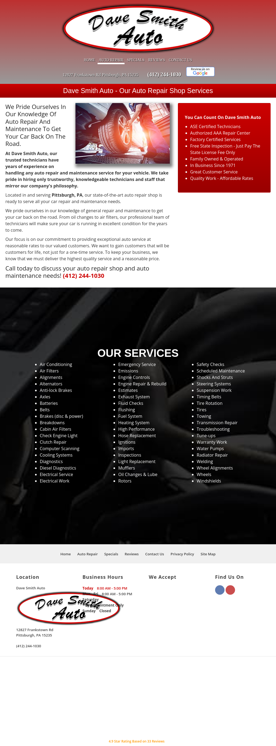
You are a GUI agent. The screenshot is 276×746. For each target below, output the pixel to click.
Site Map (208, 537)
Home (89, 44)
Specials (135, 44)
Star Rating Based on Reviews (136, 725)
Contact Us (180, 44)
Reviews (156, 44)
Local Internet (187, 735)
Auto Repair (111, 44)
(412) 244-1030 (164, 58)
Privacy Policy (182, 537)
